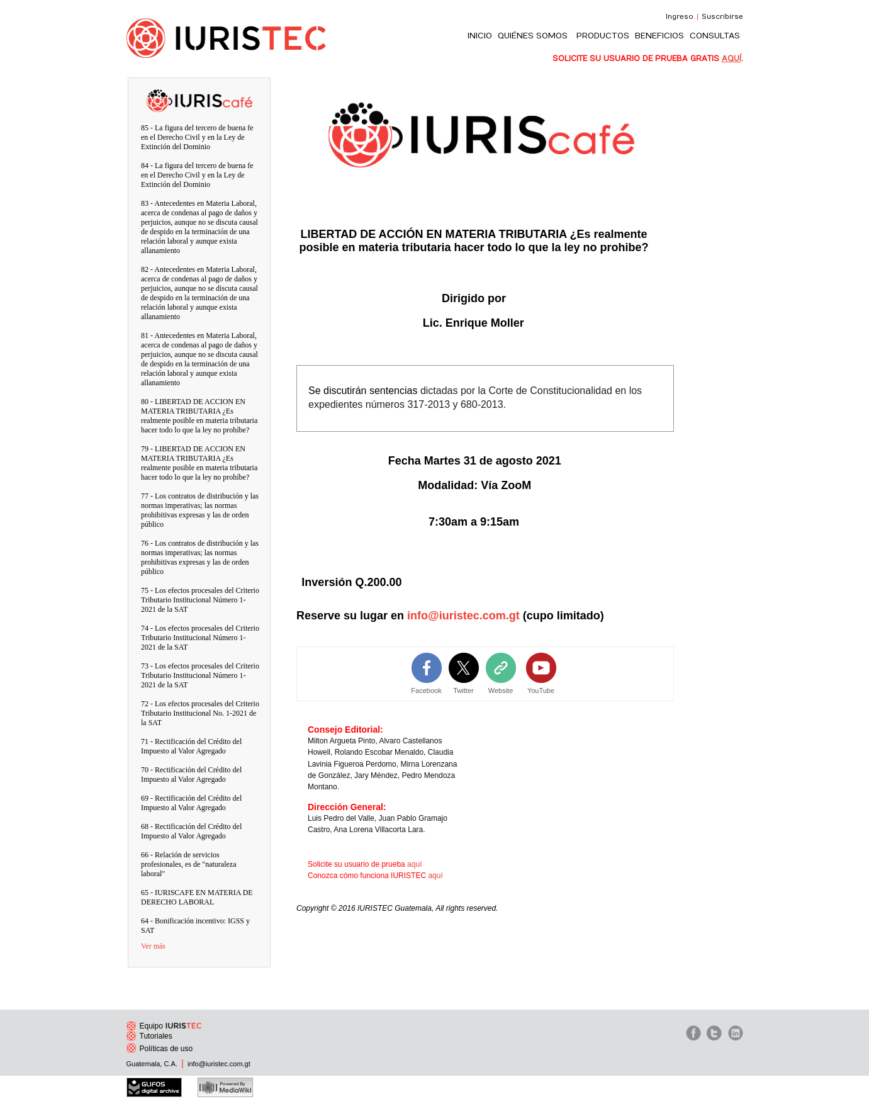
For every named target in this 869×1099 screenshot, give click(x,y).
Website (500, 690)
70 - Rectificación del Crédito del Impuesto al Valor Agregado (191, 774)
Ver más (153, 946)
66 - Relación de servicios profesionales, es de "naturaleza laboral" (189, 864)
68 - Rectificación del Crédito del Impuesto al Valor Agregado (191, 831)
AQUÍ (731, 58)
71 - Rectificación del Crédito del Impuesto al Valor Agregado (191, 746)
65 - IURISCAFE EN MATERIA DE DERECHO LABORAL (197, 897)
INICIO (480, 36)
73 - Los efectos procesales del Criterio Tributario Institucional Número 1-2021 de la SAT (200, 675)
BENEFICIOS (659, 36)
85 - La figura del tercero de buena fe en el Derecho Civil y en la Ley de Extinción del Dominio (197, 137)
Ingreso (679, 17)
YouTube (540, 690)
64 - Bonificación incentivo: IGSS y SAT (195, 925)
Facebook (426, 690)
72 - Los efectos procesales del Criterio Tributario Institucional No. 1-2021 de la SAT (200, 713)
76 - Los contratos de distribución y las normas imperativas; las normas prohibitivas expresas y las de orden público (200, 557)
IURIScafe (199, 92)
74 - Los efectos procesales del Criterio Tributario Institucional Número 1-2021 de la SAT (200, 637)
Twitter (463, 690)
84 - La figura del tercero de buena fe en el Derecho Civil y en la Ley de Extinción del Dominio (197, 175)
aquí (414, 864)
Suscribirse (722, 17)
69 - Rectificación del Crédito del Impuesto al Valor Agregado (191, 803)
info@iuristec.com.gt (463, 615)
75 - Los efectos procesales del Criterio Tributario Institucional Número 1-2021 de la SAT (200, 600)
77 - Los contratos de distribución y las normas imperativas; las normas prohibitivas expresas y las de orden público (200, 510)
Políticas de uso (159, 1048)
